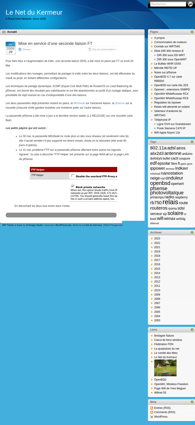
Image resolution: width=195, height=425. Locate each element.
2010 (157, 290)
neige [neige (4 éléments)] (155, 178)
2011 (157, 285)
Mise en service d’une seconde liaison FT (55, 43)
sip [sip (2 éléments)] (165, 214)
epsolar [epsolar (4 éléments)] (164, 163)
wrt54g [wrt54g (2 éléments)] (180, 219)
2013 (157, 277)
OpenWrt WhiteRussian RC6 (171, 98)
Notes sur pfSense (165, 72)
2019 (157, 251)
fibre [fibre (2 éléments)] (174, 163)
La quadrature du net (166, 348)
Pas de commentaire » (104, 49)
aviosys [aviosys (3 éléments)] (156, 158)
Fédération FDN (163, 344)
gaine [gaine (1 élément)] (183, 163)
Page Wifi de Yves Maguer (170, 388)
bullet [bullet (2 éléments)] (166, 158)
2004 (157, 316)
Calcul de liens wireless (168, 340)
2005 (157, 311)
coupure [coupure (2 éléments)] (184, 158)
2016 (157, 264)
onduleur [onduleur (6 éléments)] (174, 177)
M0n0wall (79, 103)
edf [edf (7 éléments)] (153, 163)
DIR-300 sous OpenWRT (172, 59)
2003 (157, 320)
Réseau (26, 49)
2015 (157, 268)
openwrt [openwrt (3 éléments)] (177, 184)
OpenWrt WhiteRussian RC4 (171, 93)
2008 (157, 298)
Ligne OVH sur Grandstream (174, 124)
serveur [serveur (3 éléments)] (156, 214)
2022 (157, 243)
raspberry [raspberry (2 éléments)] (181, 197)
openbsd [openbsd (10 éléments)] (160, 183)
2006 (157, 307)
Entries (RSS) (162, 408)
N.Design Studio (34, 225)
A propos (159, 37)
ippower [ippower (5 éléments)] (157, 168)
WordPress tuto (63, 225)
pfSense (120, 103)
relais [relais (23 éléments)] (170, 202)
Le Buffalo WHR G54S (167, 63)
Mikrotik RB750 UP (165, 68)
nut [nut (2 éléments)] (162, 178)
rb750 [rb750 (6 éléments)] (156, 202)
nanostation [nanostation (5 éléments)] (172, 173)
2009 (157, 294)
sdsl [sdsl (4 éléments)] (181, 208)
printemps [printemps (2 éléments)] (157, 197)
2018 (157, 255)
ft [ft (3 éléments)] (179, 163)
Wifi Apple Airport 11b (167, 132)
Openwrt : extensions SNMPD (172, 89)
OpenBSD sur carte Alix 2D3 (171, 85)
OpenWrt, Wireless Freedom (171, 384)
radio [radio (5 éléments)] (169, 197)
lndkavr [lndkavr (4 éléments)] (181, 168)
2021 (157, 247)
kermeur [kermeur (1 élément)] (170, 168)
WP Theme (8, 225)
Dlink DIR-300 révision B (169, 51)
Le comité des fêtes (166, 353)
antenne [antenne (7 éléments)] (172, 153)
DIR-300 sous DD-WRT (171, 55)
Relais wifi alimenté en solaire (172, 106)
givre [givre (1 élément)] (189, 163)
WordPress (160, 416)
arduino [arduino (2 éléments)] (187, 154)
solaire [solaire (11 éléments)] (175, 213)
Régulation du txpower (167, 102)
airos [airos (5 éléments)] (181, 148)
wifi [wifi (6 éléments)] (160, 218)
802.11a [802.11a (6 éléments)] (158, 147)
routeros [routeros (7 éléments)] (158, 207)
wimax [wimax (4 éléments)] (170, 218)
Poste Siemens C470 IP (171, 128)
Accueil (12, 31)
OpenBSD (160, 379)
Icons (19, 225)
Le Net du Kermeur (34, 12)
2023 (157, 238)
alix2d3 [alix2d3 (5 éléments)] (157, 153)
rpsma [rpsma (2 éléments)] (172, 208)
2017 (157, 260)
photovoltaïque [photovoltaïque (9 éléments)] (167, 192)
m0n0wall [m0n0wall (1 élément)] (155, 173)
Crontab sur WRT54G (167, 46)
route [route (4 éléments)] (183, 203)
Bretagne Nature (164, 335)
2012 (157, 281)
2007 (157, 303)
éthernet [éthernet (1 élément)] (154, 223)
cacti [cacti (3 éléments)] (174, 158)
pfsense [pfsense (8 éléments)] (158, 188)
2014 (157, 273)
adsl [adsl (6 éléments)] (171, 147)
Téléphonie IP (162, 119)
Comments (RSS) (164, 412)
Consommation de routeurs (170, 42)
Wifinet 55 (160, 392)
